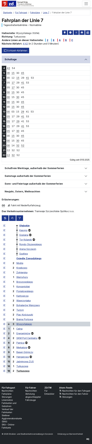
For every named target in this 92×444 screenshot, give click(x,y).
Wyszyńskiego (24, 324)
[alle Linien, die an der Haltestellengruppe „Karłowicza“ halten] (4, 295)
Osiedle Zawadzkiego (28, 258)
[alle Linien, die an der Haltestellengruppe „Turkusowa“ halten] (4, 366)
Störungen (7, 397)
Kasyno (23, 230)
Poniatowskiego (24, 291)
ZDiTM (47, 387)
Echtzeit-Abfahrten (15, 50)
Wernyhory (22, 277)
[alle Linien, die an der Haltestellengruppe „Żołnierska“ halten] (4, 272)
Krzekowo (21, 267)
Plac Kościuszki (24, 314)
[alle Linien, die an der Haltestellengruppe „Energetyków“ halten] (4, 333)
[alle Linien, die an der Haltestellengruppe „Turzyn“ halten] (4, 310)
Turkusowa (22, 366)
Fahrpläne (7, 394)
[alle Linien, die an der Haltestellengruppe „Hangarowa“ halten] (4, 356)
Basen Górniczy (24, 352)
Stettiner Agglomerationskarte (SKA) (12, 418)
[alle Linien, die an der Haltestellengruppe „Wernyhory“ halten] (4, 277)
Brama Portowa (24, 319)
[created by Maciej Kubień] (87, 439)
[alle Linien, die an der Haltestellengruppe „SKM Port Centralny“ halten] (4, 338)
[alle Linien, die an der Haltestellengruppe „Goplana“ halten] (4, 234)
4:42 (25, 43)
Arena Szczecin (27, 249)
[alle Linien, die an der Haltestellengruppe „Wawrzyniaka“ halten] (4, 300)
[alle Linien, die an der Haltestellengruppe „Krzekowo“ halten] (4, 267)
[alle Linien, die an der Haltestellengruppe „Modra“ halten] (4, 263)
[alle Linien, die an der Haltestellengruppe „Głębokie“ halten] (4, 225)
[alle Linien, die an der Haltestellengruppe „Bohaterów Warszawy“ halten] (4, 305)
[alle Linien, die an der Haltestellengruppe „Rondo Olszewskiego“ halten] (4, 244)
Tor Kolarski (25, 239)
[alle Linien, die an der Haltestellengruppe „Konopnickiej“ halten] (4, 286)
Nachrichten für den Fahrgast (74, 390)
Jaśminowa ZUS (25, 361)
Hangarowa (22, 356)
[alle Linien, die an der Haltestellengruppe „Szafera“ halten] (4, 253)
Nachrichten (7, 391)
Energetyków (23, 333)
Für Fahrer (30, 387)
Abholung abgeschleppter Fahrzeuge (33, 397)
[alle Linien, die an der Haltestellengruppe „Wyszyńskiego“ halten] (4, 324)
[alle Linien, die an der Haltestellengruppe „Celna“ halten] (4, 328)
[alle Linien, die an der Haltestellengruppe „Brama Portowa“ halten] (4, 319)
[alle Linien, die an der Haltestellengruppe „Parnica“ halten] (4, 342)
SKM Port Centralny (26, 338)
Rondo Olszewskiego (30, 244)
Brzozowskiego (24, 281)
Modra (19, 263)
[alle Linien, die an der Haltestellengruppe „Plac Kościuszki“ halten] (4, 314)
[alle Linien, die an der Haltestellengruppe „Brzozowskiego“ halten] (4, 281)
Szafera (23, 253)
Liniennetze (7, 400)
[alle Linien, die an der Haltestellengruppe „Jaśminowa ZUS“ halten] (4, 361)
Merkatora (21, 347)
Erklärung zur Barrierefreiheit (70, 434)
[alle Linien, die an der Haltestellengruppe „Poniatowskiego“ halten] (4, 291)
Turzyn (20, 310)
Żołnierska (21, 272)
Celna (19, 328)
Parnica (20, 342)
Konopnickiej (23, 286)
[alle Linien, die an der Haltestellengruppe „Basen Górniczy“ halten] (4, 352)
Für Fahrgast (8, 387)
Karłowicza (22, 295)
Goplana (23, 234)
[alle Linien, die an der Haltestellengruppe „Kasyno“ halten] (4, 230)
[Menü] (86, 4)
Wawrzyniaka (23, 300)
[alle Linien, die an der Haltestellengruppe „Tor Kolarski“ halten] (4, 239)
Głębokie (24, 225)
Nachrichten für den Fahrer (73, 393)
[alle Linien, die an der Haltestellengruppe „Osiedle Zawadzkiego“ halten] (4, 258)
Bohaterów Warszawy (28, 305)
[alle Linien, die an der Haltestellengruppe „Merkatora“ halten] (4, 347)
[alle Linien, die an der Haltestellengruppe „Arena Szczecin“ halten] (4, 249)
